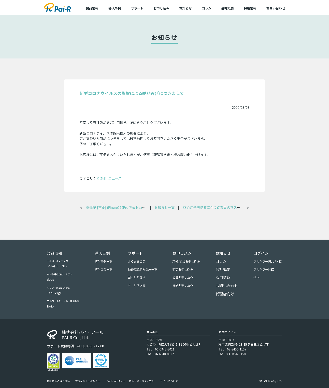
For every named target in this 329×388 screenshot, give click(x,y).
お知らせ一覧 (164, 207)
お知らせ (185, 8)
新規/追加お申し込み (186, 261)
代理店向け (224, 293)
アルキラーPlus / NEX (267, 261)
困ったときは (136, 277)
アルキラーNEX (57, 266)
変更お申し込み (182, 269)
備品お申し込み (182, 285)
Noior (51, 306)
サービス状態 (136, 285)
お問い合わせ (275, 8)
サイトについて (169, 381)
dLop (50, 279)
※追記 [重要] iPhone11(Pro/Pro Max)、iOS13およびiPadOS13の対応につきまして (149, 207)
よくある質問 (136, 261)
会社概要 (227, 8)
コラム (206, 8)
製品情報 (54, 253)
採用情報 (250, 8)
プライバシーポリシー (87, 381)
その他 (101, 178)
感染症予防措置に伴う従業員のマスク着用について (221, 207)
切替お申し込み (182, 277)
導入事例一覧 (103, 261)
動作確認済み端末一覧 (142, 269)
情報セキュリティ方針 (141, 381)
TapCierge (54, 293)
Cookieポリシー (116, 381)
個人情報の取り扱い (58, 381)
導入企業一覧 (103, 269)
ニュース (114, 178)
